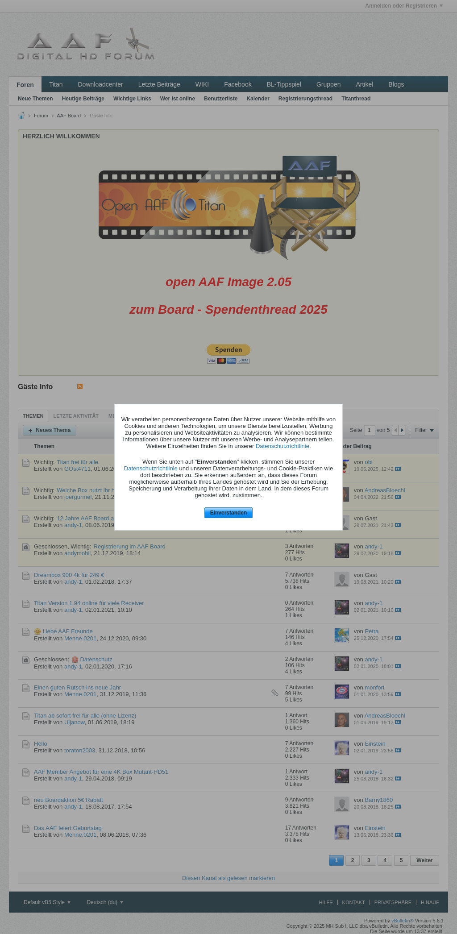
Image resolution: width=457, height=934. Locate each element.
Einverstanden (228, 513)
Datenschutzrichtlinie (282, 446)
